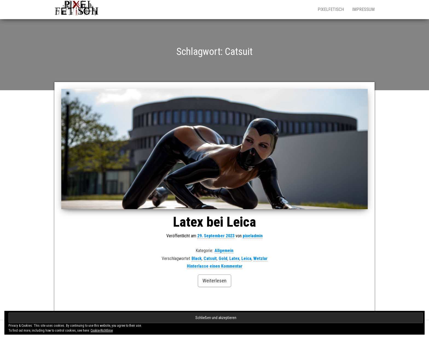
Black (197, 258)
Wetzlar (260, 258)
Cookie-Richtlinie (102, 330)
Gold (223, 258)
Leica (246, 258)
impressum (363, 9)
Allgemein (224, 250)
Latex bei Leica (214, 222)
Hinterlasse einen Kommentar (214, 266)
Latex (234, 258)
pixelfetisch (331, 9)
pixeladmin (253, 235)
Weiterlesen (214, 281)
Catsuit (210, 258)
